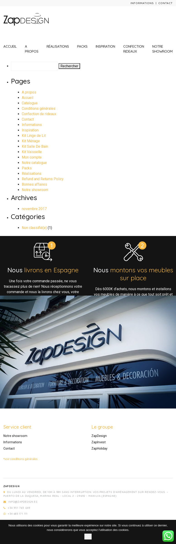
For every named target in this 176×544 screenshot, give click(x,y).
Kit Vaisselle (32, 152)
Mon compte (32, 157)
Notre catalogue (34, 163)
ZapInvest (98, 442)
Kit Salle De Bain (35, 146)
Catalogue (30, 103)
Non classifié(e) (34, 228)
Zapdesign (11, 486)
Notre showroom (162, 49)
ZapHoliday (99, 448)
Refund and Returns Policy (43, 179)
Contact (165, 3)
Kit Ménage (31, 141)
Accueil (10, 46)
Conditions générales (38, 108)
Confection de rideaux (39, 114)
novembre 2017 (34, 209)
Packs (82, 46)
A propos (31, 49)
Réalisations (58, 46)
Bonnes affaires (34, 184)
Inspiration (105, 46)
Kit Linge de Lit (34, 135)
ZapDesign (99, 436)
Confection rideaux (133, 49)
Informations (142, 3)
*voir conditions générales (20, 459)
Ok (88, 536)
